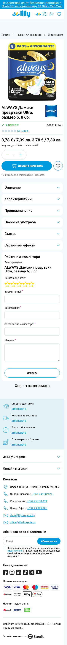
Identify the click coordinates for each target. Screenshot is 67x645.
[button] (51, 111)
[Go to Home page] (21, 14)
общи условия (15, 550)
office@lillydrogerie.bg (23, 522)
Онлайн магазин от (23, 636)
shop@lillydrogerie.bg (22, 515)
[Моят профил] (51, 14)
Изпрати (32, 372)
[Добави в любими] (58, 166)
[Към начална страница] (5, 34)
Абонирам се (49, 541)
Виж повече (19, 408)
